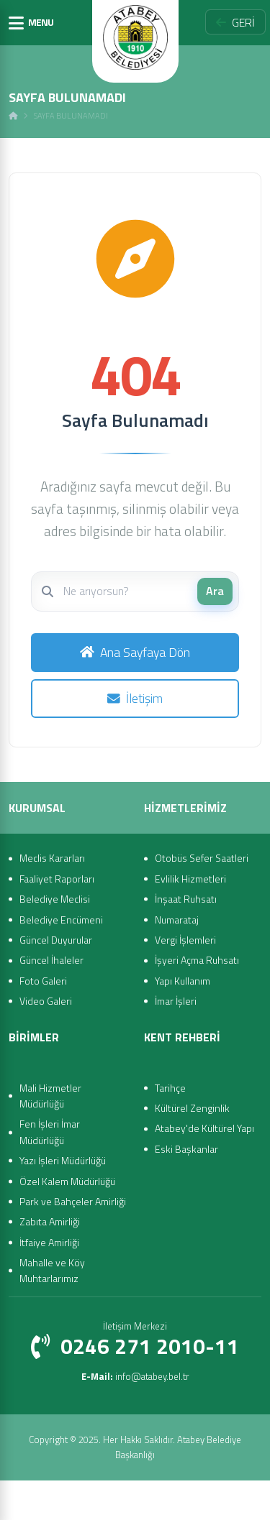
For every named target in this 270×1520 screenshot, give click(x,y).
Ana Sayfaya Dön (135, 652)
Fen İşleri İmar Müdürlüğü (49, 1131)
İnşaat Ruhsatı (186, 898)
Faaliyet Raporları (56, 878)
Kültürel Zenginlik (192, 1107)
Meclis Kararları (52, 857)
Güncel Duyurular (55, 939)
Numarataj (177, 919)
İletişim (135, 698)
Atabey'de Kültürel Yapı (204, 1128)
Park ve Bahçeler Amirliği (72, 1201)
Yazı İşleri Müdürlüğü (62, 1160)
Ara (215, 590)
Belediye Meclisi (54, 898)
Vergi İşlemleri (185, 939)
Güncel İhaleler (51, 959)
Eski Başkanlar (186, 1148)
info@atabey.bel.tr (135, 1376)
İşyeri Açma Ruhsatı (197, 959)
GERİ (235, 22)
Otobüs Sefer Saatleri (201, 857)
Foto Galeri (43, 980)
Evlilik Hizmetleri (190, 878)
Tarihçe (170, 1087)
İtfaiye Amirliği (49, 1242)
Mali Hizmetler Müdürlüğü (50, 1095)
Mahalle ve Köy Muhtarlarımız (52, 1270)
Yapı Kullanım (182, 980)
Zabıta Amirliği (49, 1221)
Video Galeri (45, 1000)
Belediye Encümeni (61, 919)
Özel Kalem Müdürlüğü (67, 1181)
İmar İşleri (176, 1000)
